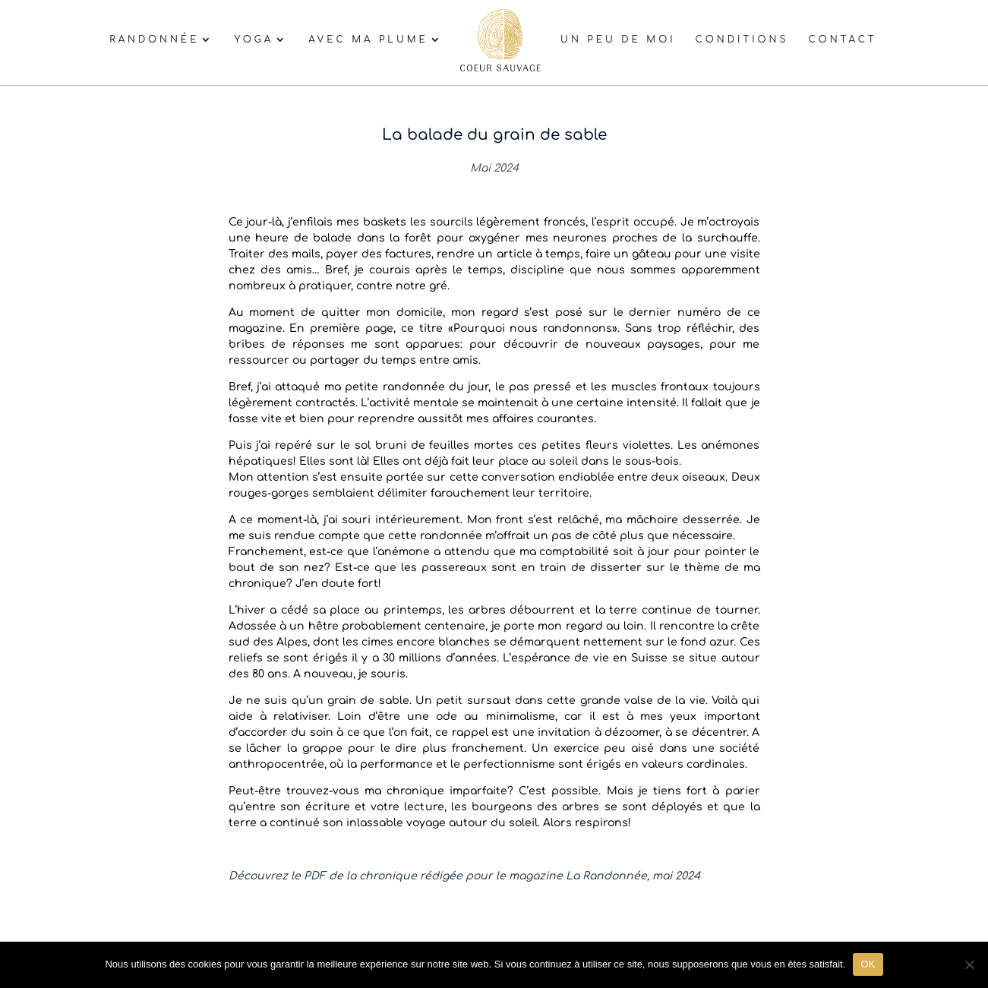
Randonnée (154, 39)
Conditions (742, 39)
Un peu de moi (617, 39)
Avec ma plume (368, 39)
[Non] (969, 964)
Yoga (253, 39)
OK (867, 964)
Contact (842, 39)
